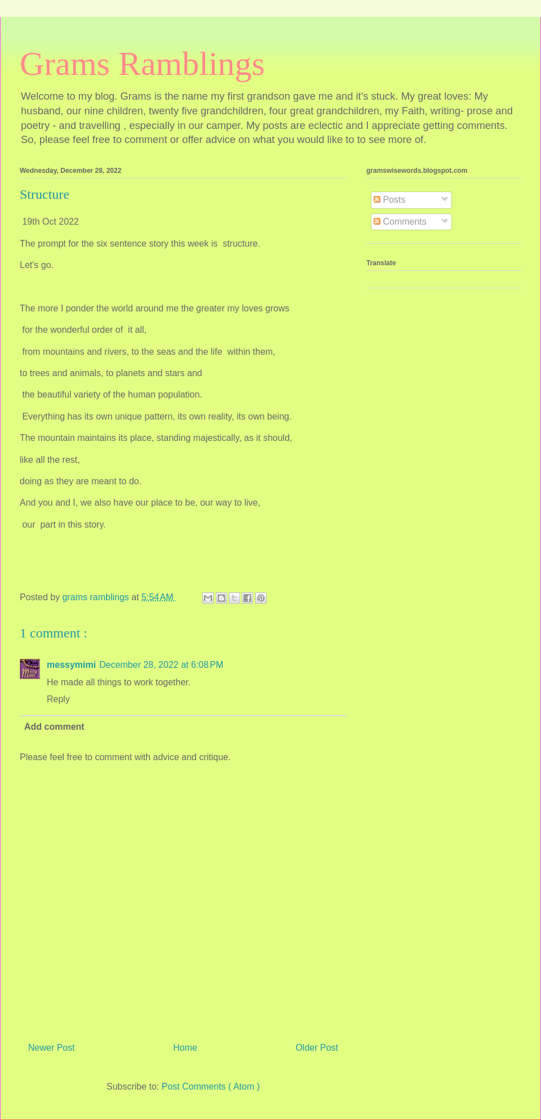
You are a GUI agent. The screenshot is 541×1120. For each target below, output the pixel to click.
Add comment (54, 726)
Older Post (316, 1047)
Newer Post (51, 1047)
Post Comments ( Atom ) (211, 1086)
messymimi (71, 665)
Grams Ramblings (142, 63)
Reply (58, 699)
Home (185, 1047)
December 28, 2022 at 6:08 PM (161, 665)
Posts (389, 199)
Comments (400, 221)
